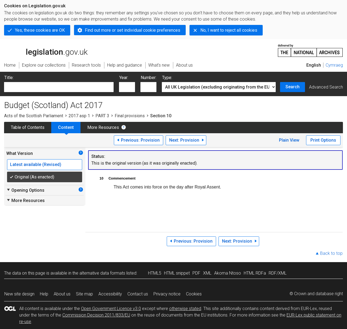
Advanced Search (326, 87)
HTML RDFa (255, 273)
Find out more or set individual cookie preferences (132, 30)
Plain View (289, 140)
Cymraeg (334, 65)
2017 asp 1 (79, 115)
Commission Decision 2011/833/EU (96, 315)
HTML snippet (177, 273)
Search (292, 86)
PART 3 (102, 115)
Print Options (323, 140)
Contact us (137, 294)
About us (62, 294)
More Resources (103, 127)
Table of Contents (27, 127)
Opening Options (25, 190)
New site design (19, 294)
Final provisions (130, 115)
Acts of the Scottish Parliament (33, 115)
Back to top (331, 253)
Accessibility (110, 294)
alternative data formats (102, 273)
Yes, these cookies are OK (40, 30)
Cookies (194, 294)
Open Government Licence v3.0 (111, 308)
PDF (196, 273)
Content (66, 127)
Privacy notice (167, 294)
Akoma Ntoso (227, 273)
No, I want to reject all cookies (228, 30)
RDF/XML (278, 273)
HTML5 (154, 273)
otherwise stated (185, 308)
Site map (84, 294)
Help (44, 294)
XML (207, 273)
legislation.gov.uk (46, 50)
